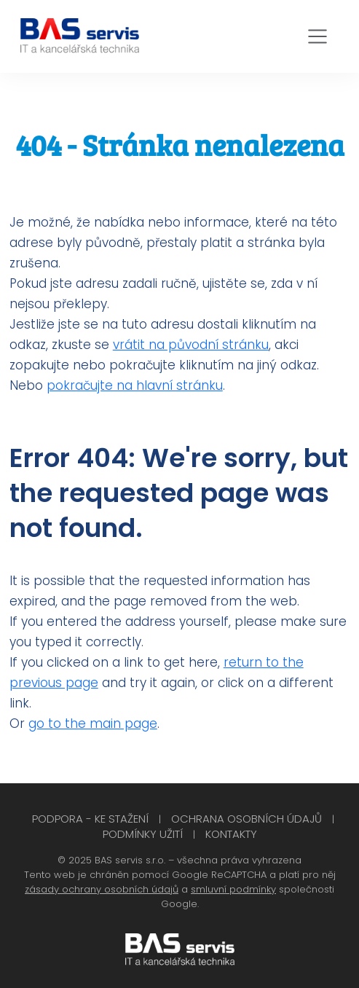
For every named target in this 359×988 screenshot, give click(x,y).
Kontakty (231, 834)
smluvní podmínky (233, 889)
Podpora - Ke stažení (90, 818)
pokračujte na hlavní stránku (135, 385)
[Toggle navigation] (317, 36)
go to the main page (92, 723)
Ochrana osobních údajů (246, 818)
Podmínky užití (143, 834)
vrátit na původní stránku (191, 344)
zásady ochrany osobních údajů (101, 889)
